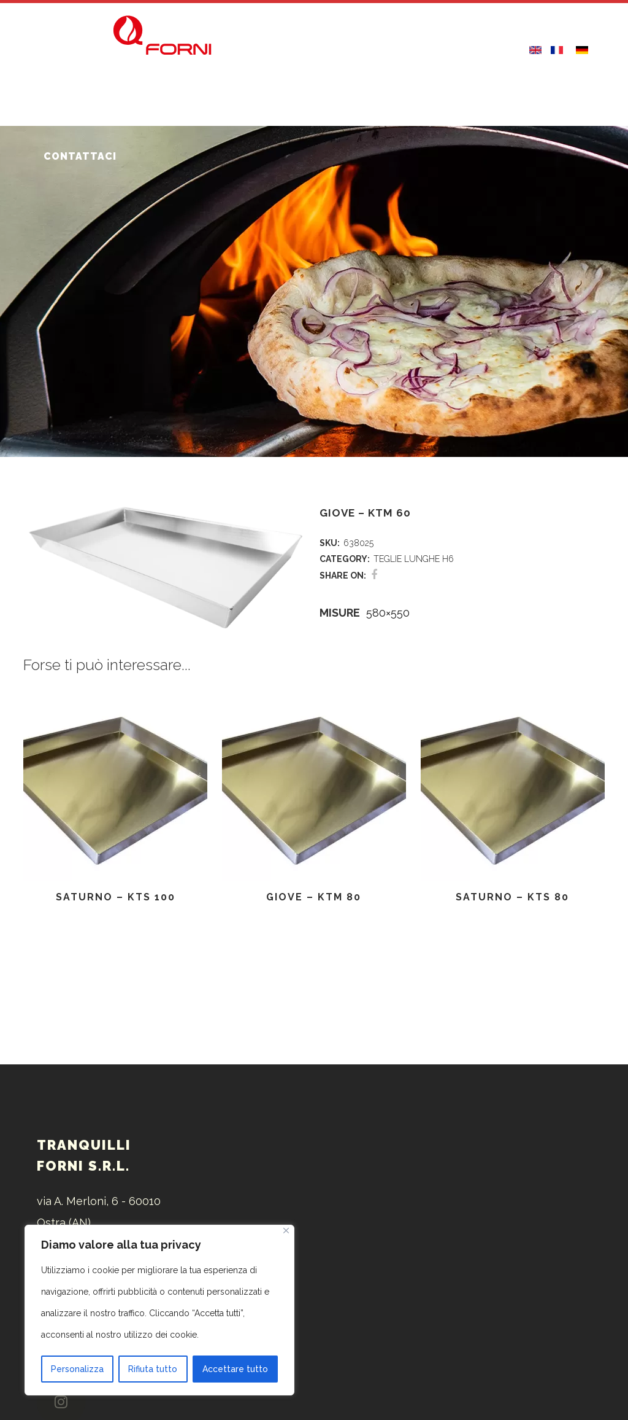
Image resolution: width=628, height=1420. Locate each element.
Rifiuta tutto (152, 1369)
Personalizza (77, 1369)
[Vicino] (286, 1230)
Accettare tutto (235, 1369)
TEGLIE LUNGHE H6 (413, 559)
